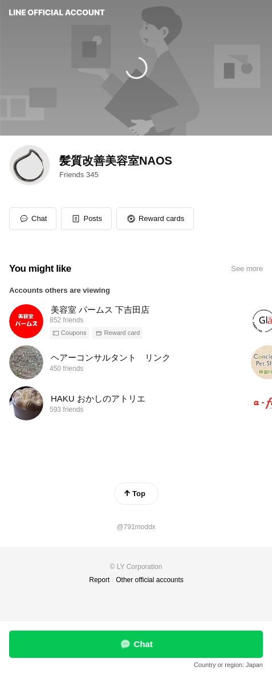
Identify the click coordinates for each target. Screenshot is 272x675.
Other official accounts (150, 580)
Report (99, 580)
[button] (86, 218)
